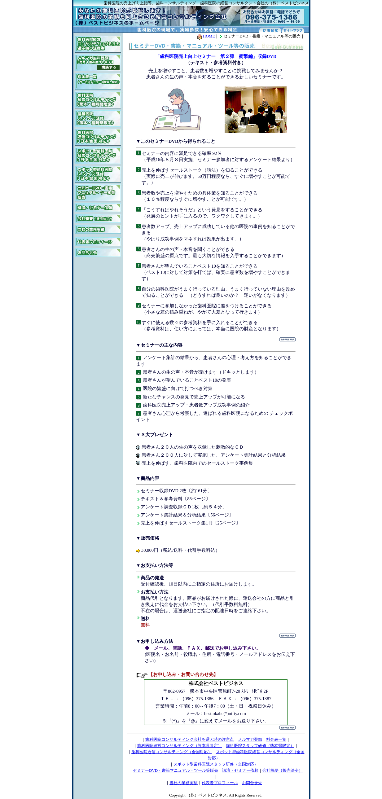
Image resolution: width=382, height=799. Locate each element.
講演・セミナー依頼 (240, 770)
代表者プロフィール (220, 782)
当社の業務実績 (183, 782)
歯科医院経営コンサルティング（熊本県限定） (179, 745)
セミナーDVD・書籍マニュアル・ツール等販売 (175, 770)
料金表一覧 (276, 739)
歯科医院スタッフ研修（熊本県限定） (260, 745)
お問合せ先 (252, 782)
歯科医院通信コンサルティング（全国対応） (171, 751)
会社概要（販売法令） (282, 770)
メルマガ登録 (250, 739)
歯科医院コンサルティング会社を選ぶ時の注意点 (189, 739)
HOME (209, 36)
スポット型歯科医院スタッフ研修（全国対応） (215, 764)
